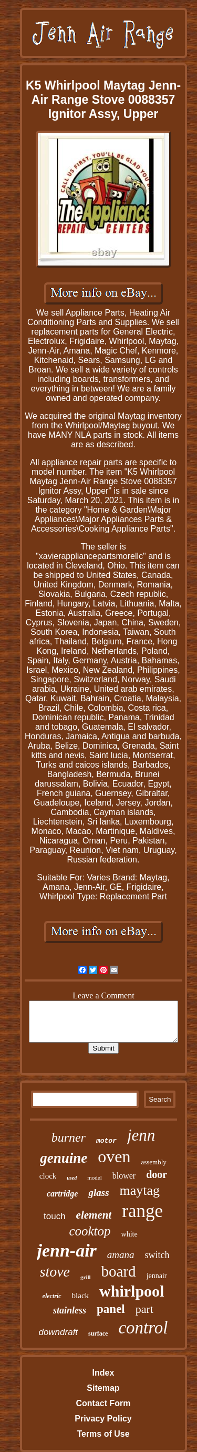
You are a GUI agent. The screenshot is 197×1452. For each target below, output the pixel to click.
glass (98, 1192)
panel (111, 1309)
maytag (140, 1190)
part (144, 1309)
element (94, 1215)
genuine (63, 1158)
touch (55, 1216)
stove (55, 1271)
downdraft (58, 1332)
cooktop (89, 1231)
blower (124, 1175)
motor (106, 1141)
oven (114, 1156)
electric (52, 1296)
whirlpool (131, 1291)
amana (120, 1254)
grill (85, 1277)
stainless (69, 1310)
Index (103, 1372)
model (94, 1177)
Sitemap (103, 1388)
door (156, 1174)
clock (47, 1176)
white (129, 1234)
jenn (141, 1135)
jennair (157, 1276)
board (118, 1271)
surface (98, 1333)
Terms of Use (103, 1433)
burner (68, 1137)
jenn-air (66, 1250)
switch (157, 1255)
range (142, 1211)
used (72, 1178)
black (80, 1295)
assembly (153, 1162)
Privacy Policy (103, 1418)
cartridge (62, 1193)
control (143, 1327)
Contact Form (103, 1403)
